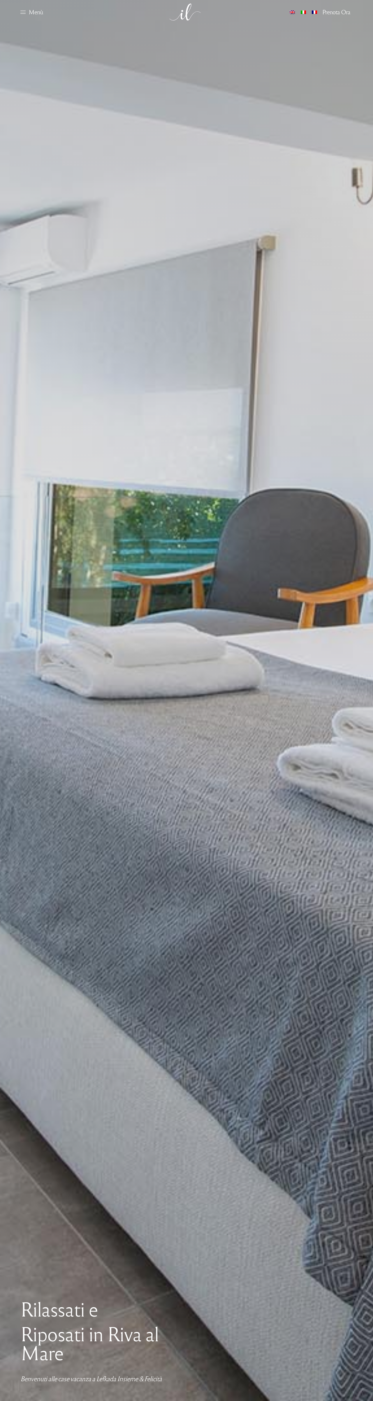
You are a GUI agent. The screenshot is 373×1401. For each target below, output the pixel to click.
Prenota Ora (336, 11)
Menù (36, 11)
